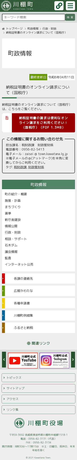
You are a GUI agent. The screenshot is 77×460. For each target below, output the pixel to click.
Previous (4, 359)
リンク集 (12, 410)
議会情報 (11, 252)
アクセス (12, 399)
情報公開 (11, 226)
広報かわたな (23, 291)
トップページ (14, 28)
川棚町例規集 (23, 315)
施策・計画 (13, 200)
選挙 (8, 213)
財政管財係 (36, 167)
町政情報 (32, 28)
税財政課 (20, 167)
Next (73, 359)
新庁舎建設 (13, 220)
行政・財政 (49, 28)
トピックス (14, 378)
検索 (71, 17)
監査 (8, 258)
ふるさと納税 (23, 327)
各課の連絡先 (23, 278)
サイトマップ (15, 388)
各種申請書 (22, 303)
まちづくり (13, 207)
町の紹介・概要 (16, 194)
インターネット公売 (19, 264)
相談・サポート (16, 239)
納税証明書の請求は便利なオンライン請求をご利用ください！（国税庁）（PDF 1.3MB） (35, 121)
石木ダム (11, 245)
